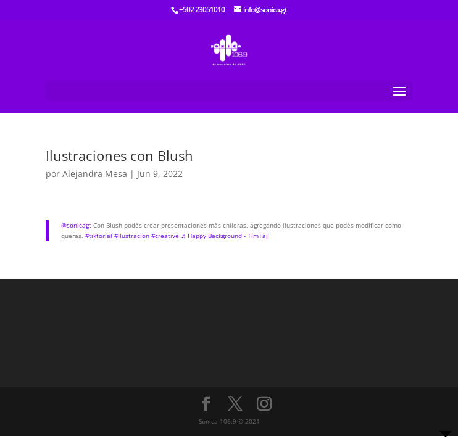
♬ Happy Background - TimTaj (224, 235)
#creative (165, 235)
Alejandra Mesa (94, 173)
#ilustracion (131, 235)
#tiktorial (98, 235)
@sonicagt (76, 225)
